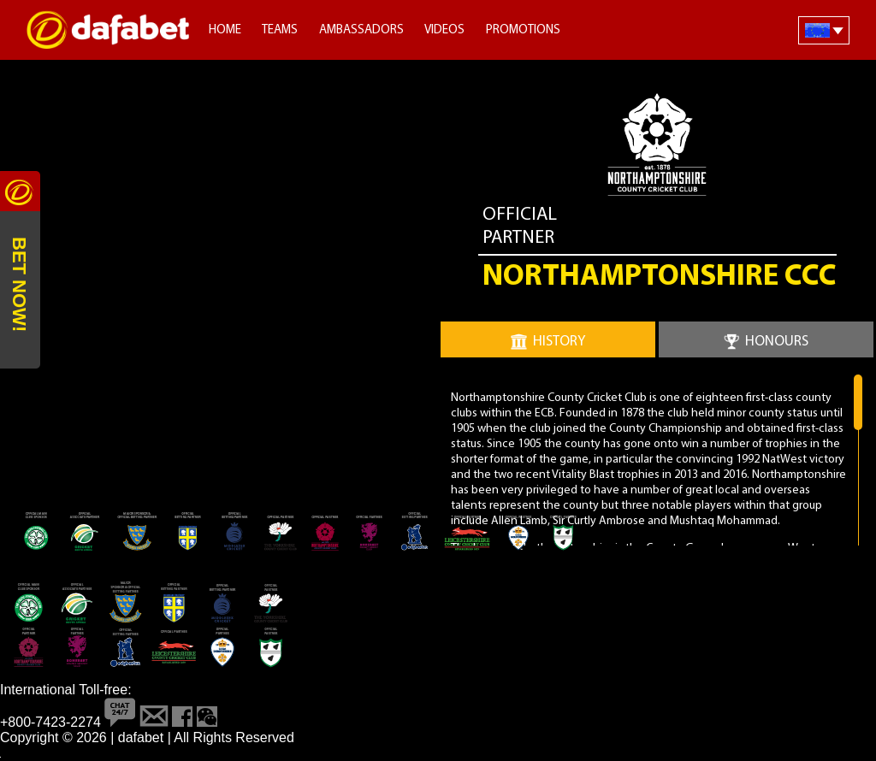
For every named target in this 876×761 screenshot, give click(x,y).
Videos (444, 30)
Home (225, 30)
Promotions (523, 30)
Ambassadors (361, 30)
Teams (280, 30)
